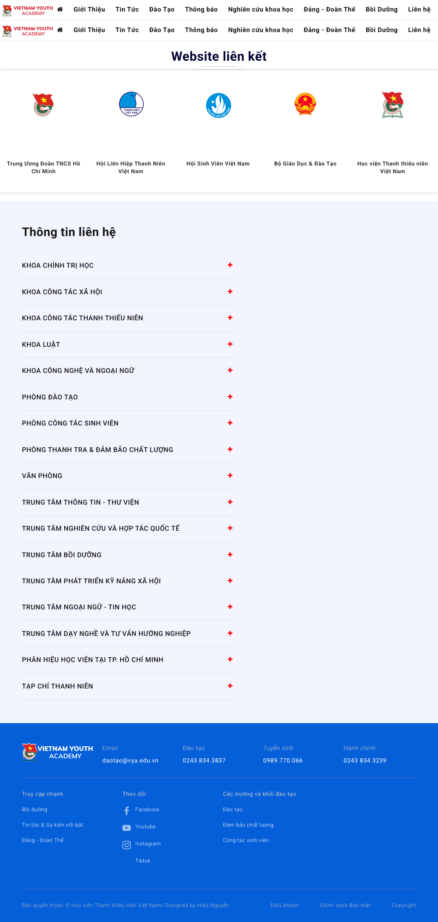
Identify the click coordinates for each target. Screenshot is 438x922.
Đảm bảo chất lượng (248, 825)
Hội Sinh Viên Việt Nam (218, 164)
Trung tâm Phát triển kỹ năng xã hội (91, 581)
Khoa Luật (41, 344)
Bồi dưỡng (34, 810)
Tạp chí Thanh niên (57, 686)
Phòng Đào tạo (50, 397)
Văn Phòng (42, 476)
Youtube (139, 828)
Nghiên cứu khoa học (260, 9)
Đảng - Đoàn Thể (329, 9)
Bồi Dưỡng (382, 9)
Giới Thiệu (89, 9)
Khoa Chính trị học (58, 265)
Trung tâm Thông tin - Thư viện (80, 502)
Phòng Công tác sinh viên (70, 423)
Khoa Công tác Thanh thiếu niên (82, 318)
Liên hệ (419, 9)
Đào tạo (233, 810)
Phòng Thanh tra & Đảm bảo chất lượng (97, 450)
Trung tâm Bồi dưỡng (61, 555)
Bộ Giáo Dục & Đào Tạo (305, 164)
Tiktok (136, 862)
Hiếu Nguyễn (213, 905)
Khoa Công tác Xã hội (62, 292)
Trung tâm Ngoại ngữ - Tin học (79, 607)
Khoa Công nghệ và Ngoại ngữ (78, 370)
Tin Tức (127, 9)
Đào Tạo (162, 9)
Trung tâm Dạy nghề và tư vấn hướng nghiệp (106, 633)
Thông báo (201, 9)
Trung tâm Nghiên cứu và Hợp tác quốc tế (101, 528)
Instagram (141, 845)
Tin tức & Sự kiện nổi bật (52, 825)
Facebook (141, 811)
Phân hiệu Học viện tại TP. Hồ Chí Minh (92, 660)
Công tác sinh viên (246, 840)
